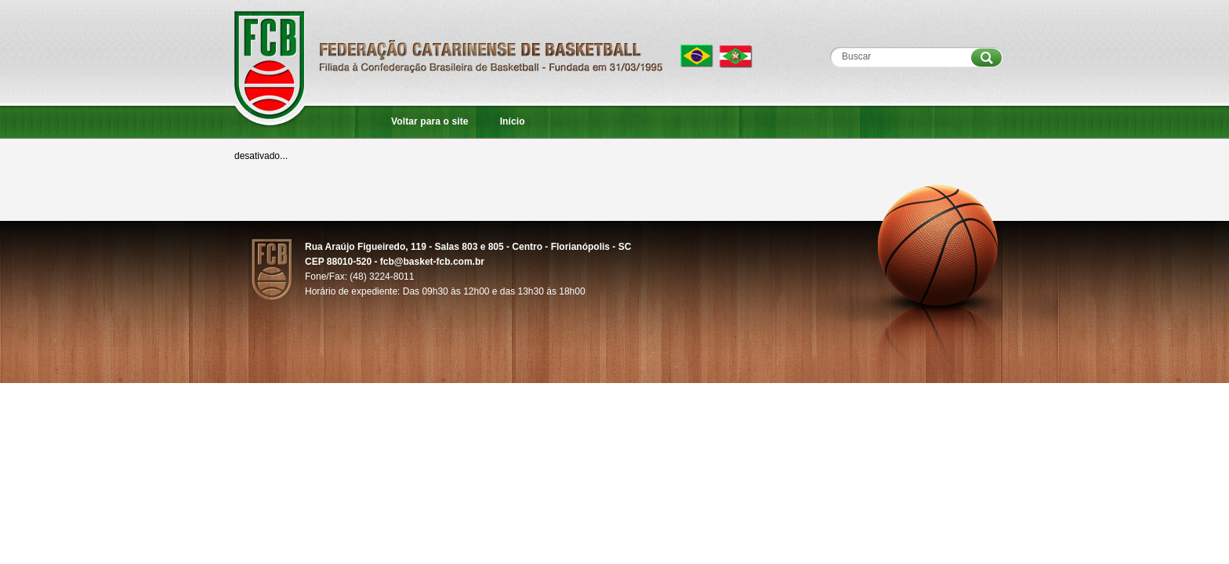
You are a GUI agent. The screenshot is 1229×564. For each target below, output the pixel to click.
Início (512, 121)
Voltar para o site (430, 121)
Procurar (986, 58)
